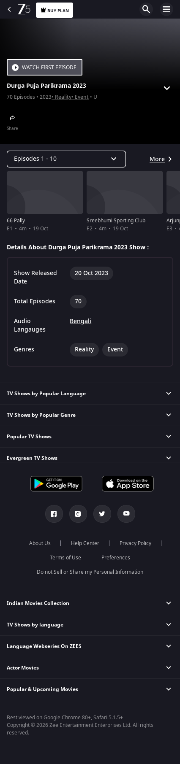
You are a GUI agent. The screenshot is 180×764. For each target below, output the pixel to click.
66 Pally (16, 220)
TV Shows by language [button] (35, 625)
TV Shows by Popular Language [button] (46, 393)
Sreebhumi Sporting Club (116, 220)
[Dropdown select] (66, 159)
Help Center (85, 543)
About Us (40, 543)
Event (82, 97)
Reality (63, 97)
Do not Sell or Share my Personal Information (90, 572)
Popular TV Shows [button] (29, 436)
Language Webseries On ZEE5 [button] (44, 646)
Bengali (80, 321)
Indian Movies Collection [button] (38, 603)
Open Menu (166, 9)
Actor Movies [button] (23, 668)
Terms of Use (65, 558)
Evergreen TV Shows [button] (32, 458)
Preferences (115, 558)
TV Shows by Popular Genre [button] (41, 415)
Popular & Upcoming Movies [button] (42, 689)
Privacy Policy (135, 543)
